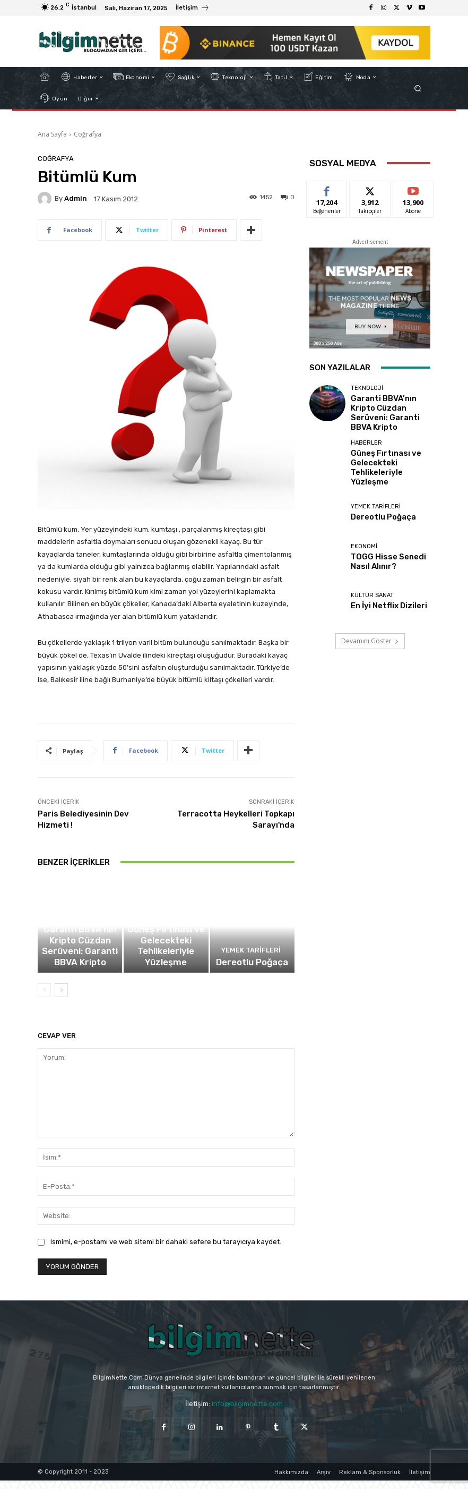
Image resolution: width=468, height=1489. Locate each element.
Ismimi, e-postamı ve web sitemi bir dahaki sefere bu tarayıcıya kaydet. (165, 1250)
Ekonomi (364, 528)
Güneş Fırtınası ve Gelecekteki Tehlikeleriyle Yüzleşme (166, 965)
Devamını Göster (370, 620)
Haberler (164, 948)
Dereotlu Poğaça (252, 972)
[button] (418, 88)
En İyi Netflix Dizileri (380, 584)
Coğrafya (87, 134)
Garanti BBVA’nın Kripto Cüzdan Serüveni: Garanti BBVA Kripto (79, 965)
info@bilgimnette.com (247, 1412)
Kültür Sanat (372, 575)
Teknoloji (78, 948)
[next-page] (61, 999)
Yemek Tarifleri (251, 963)
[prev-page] (44, 999)
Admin (75, 198)
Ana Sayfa (52, 134)
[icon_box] (193, 9)
